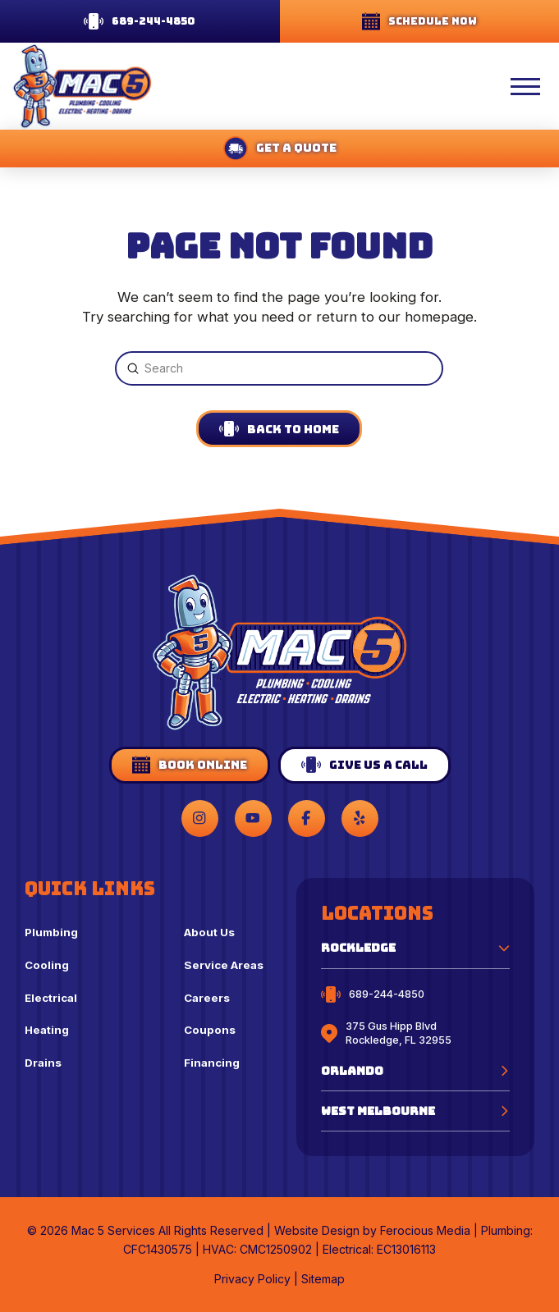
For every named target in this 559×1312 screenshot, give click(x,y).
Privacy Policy (252, 1279)
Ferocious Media (425, 1230)
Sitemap (323, 1279)
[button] (481, 86)
